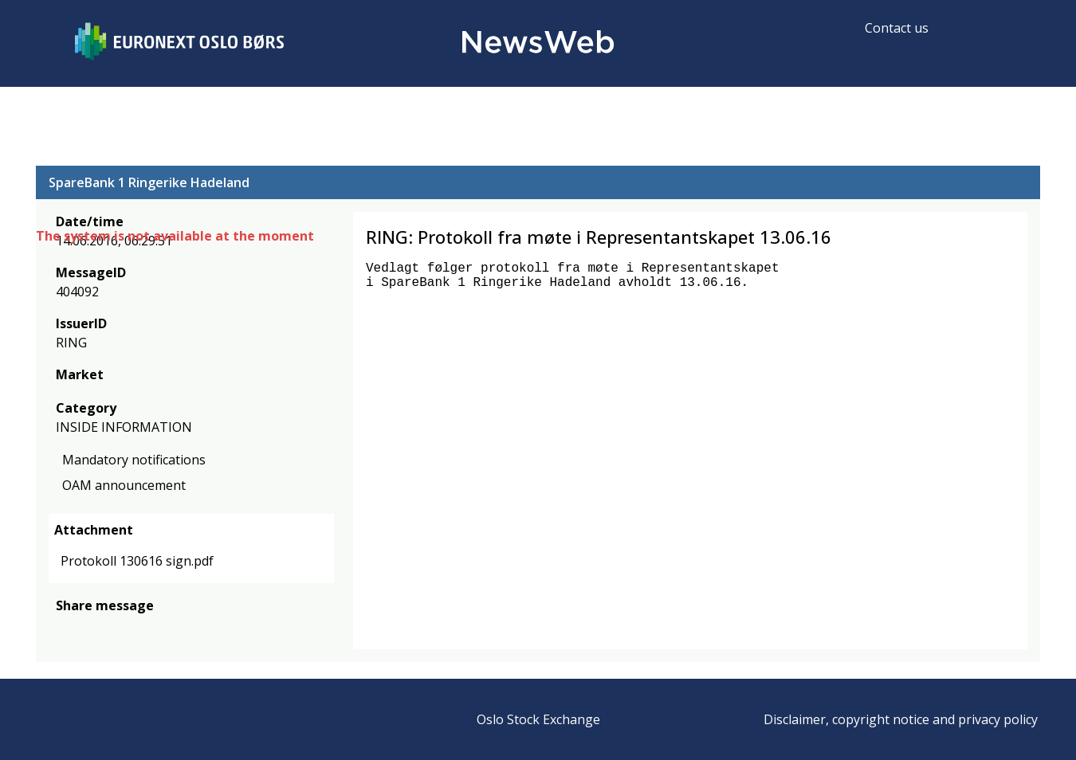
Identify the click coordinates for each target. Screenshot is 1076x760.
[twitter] (90, 629)
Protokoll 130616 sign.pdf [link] (137, 561)
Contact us (897, 28)
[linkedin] (119, 629)
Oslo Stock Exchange (538, 719)
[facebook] (65, 629)
